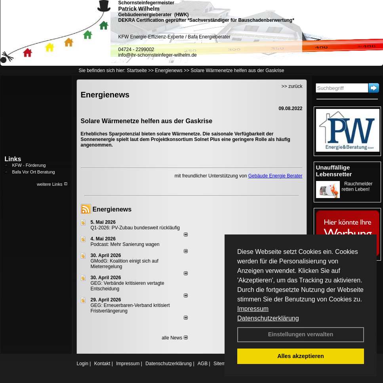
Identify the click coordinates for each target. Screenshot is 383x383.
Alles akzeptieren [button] (300, 356)
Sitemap (222, 363)
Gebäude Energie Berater (275, 176)
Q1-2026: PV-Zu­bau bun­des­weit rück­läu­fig (135, 228)
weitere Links (52, 184)
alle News (174, 338)
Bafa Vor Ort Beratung (33, 172)
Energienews (112, 209)
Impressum (253, 308)
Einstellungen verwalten (300, 334)
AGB (203, 363)
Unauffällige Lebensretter (334, 170)
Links (13, 159)
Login (82, 363)
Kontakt (102, 363)
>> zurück (292, 86)
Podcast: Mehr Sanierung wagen (125, 244)
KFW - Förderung (29, 165)
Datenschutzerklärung (268, 318)
